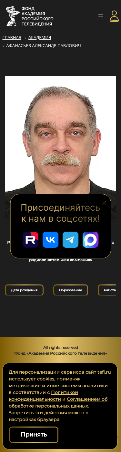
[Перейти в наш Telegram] (71, 240)
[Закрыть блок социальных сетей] (104, 202)
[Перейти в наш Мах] (91, 240)
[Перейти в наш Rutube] (31, 240)
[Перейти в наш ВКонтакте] (51, 240)
